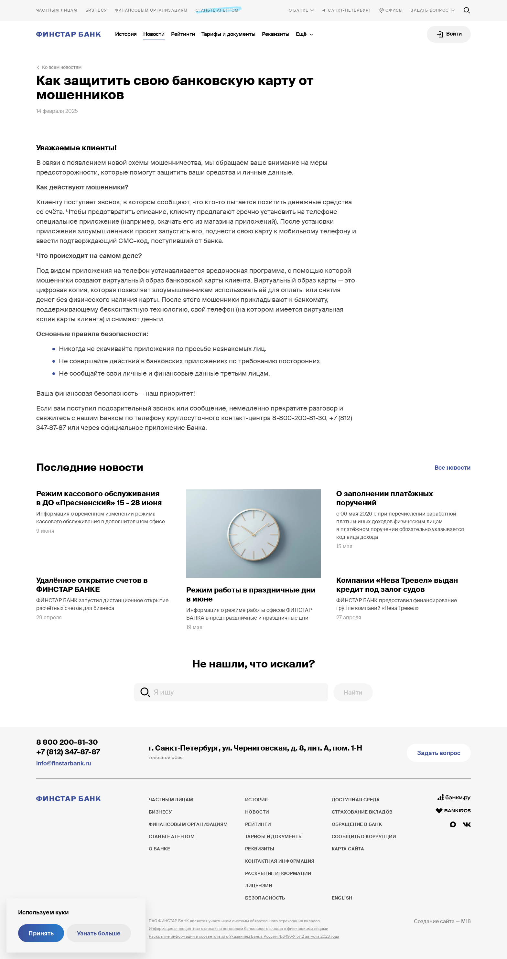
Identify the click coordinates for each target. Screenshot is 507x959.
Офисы (394, 10)
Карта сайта (348, 849)
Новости (154, 34)
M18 (466, 921)
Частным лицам (57, 10)
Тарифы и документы (228, 34)
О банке (298, 10)
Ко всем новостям (61, 67)
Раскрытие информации (278, 873)
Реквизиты (275, 34)
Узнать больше (99, 933)
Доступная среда (356, 800)
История (126, 34)
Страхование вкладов (362, 812)
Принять (41, 933)
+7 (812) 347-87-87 (68, 752)
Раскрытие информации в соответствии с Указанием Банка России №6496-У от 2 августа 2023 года (244, 936)
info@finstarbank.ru (63, 763)
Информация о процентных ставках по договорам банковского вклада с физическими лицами (238, 928)
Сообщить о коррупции (364, 836)
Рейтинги (183, 34)
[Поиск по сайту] (467, 10)
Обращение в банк (357, 824)
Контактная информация (280, 861)
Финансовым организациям (151, 10)
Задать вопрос (430, 10)
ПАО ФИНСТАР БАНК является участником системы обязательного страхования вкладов (234, 920)
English (342, 898)
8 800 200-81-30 (67, 742)
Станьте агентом (217, 10)
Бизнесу (96, 10)
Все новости (453, 468)
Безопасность (265, 898)
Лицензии (258, 886)
